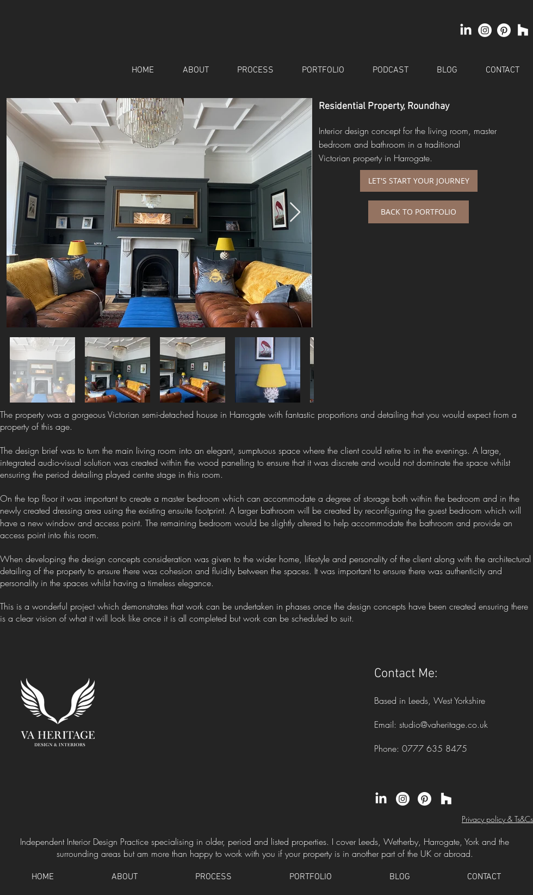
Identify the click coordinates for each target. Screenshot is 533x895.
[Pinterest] (504, 30)
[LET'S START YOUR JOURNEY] (419, 181)
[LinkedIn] (466, 30)
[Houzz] (523, 30)
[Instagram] (485, 30)
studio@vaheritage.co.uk (443, 724)
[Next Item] (295, 212)
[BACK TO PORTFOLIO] (418, 211)
